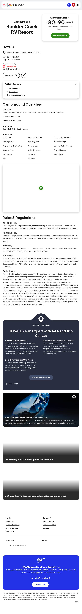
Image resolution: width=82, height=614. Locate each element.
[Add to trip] (41, 188)
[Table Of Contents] (76, 84)
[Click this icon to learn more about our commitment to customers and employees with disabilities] (6, 553)
